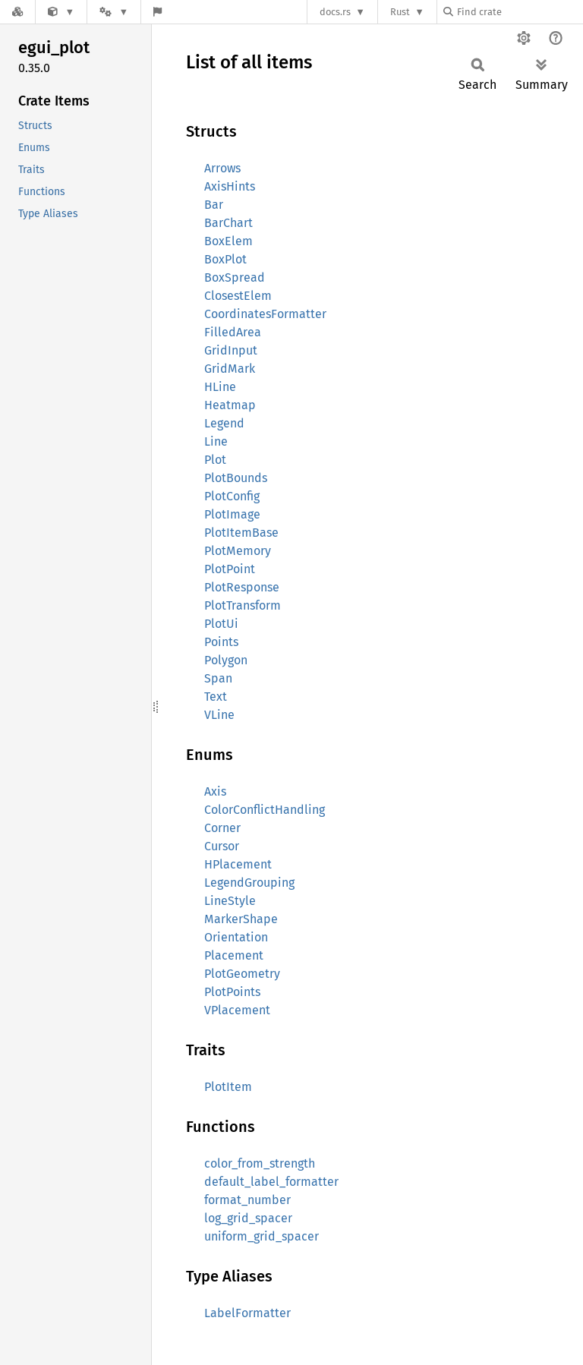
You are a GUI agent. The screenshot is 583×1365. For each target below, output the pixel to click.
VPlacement (237, 1010)
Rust (400, 11)
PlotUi (221, 623)
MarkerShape (241, 919)
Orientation (236, 937)
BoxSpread (234, 277)
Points (221, 642)
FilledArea (232, 332)
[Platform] (113, 12)
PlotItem (228, 1087)
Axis (215, 791)
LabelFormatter (247, 1313)
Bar (213, 204)
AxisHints (229, 186)
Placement (233, 955)
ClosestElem (238, 295)
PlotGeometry (242, 973)
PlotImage (232, 514)
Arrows (222, 168)
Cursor (221, 846)
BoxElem (228, 241)
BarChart (228, 223)
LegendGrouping (249, 882)
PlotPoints (232, 992)
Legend (224, 423)
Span (218, 678)
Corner (222, 828)
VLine (219, 715)
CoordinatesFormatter (265, 314)
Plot (215, 459)
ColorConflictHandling (264, 809)
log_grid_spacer (248, 1218)
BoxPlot (225, 259)
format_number (247, 1200)
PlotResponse (241, 587)
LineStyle (230, 901)
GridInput (230, 350)
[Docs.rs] (17, 12)
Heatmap (230, 405)
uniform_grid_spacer (261, 1236)
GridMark (229, 368)
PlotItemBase (241, 532)
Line (216, 441)
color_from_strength (259, 1163)
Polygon (225, 660)
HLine (220, 387)
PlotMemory (237, 551)
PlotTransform (242, 605)
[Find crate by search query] (519, 12)
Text (215, 696)
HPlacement (238, 864)
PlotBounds (235, 478)
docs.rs (335, 11)
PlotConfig (232, 496)
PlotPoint (229, 569)
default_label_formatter (271, 1181)
